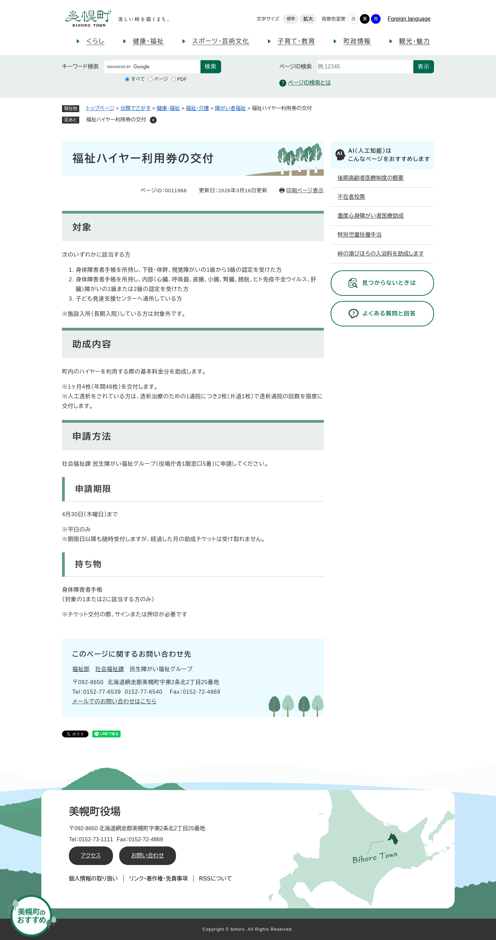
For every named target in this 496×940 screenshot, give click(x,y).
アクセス (91, 855)
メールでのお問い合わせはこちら (114, 701)
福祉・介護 (197, 108)
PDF (182, 79)
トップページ (100, 108)
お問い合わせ (147, 855)
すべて (138, 79)
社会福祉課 (109, 669)
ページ (161, 79)
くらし (95, 41)
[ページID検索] (365, 66)
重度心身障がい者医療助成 (371, 216)
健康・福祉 (148, 41)
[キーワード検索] (152, 66)
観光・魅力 (414, 41)
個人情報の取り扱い (93, 879)
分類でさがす (135, 108)
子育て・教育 (296, 41)
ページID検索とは (305, 83)
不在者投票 (351, 197)
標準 (291, 19)
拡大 (308, 19)
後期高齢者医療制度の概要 (371, 178)
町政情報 (357, 41)
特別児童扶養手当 (360, 235)
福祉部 (81, 669)
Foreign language (409, 19)
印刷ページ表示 (305, 190)
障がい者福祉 (230, 108)
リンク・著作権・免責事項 (158, 879)
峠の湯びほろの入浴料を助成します (381, 254)
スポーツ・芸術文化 (220, 41)
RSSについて (215, 879)
